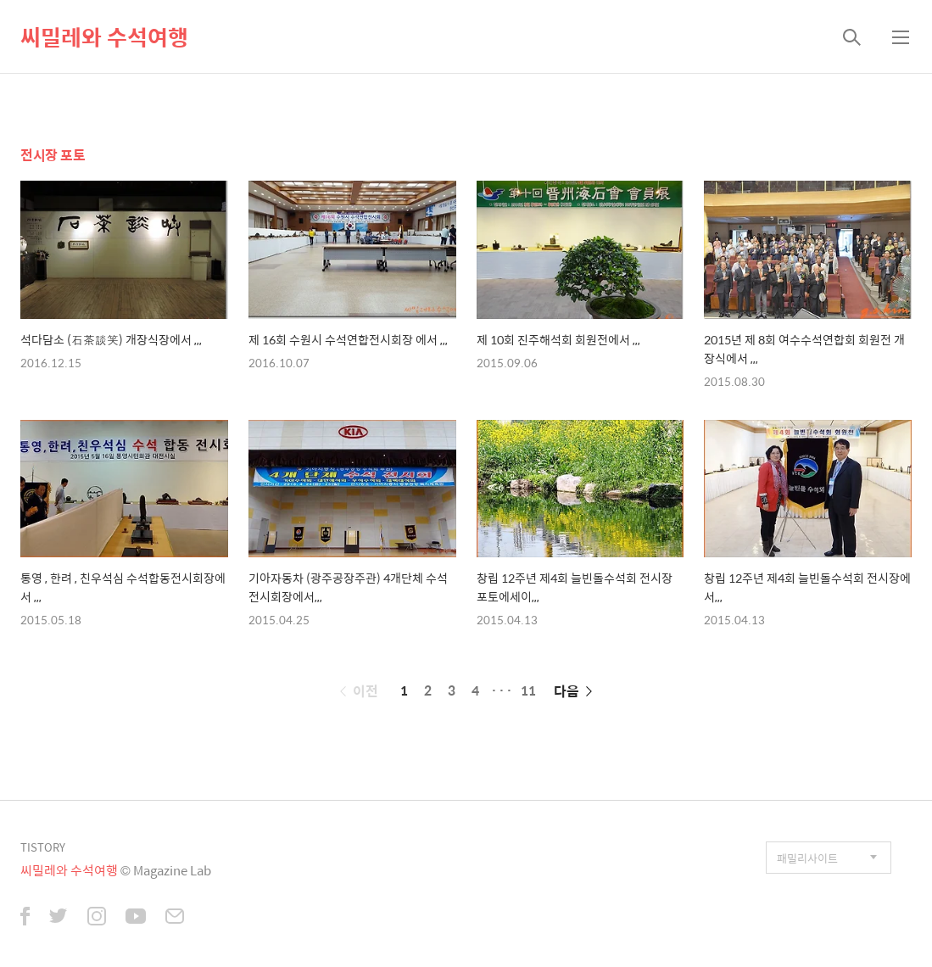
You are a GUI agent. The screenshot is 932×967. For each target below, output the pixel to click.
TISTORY (42, 847)
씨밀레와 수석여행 (104, 36)
